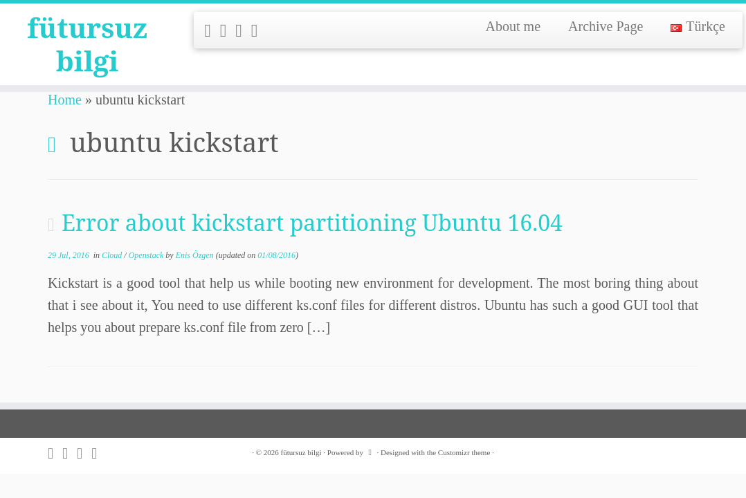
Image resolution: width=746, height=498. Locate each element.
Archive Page (605, 26)
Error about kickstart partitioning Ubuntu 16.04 (312, 222)
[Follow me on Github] (243, 31)
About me (513, 26)
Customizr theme (464, 452)
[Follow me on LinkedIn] (259, 31)
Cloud (113, 255)
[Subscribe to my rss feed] (212, 31)
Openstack (147, 255)
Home (65, 99)
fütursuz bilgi (87, 44)
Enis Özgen (195, 255)
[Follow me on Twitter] (228, 31)
